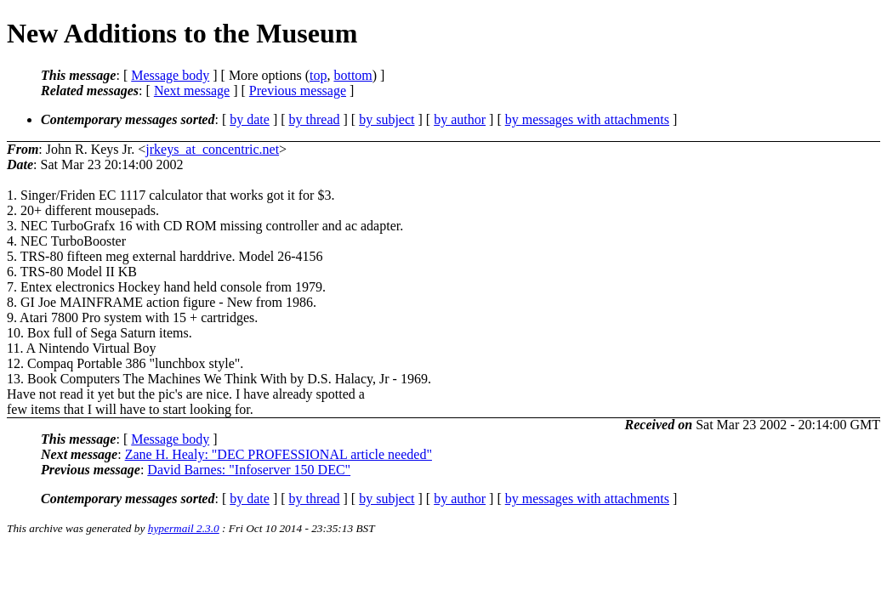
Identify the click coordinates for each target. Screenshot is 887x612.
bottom (352, 75)
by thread (314, 119)
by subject (386, 119)
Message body (170, 75)
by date (250, 119)
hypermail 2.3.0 (183, 528)
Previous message (297, 90)
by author (460, 119)
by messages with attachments (587, 119)
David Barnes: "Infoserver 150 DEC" (248, 469)
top (318, 75)
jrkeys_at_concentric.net (212, 149)
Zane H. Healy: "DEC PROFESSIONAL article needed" (278, 454)
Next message (192, 90)
